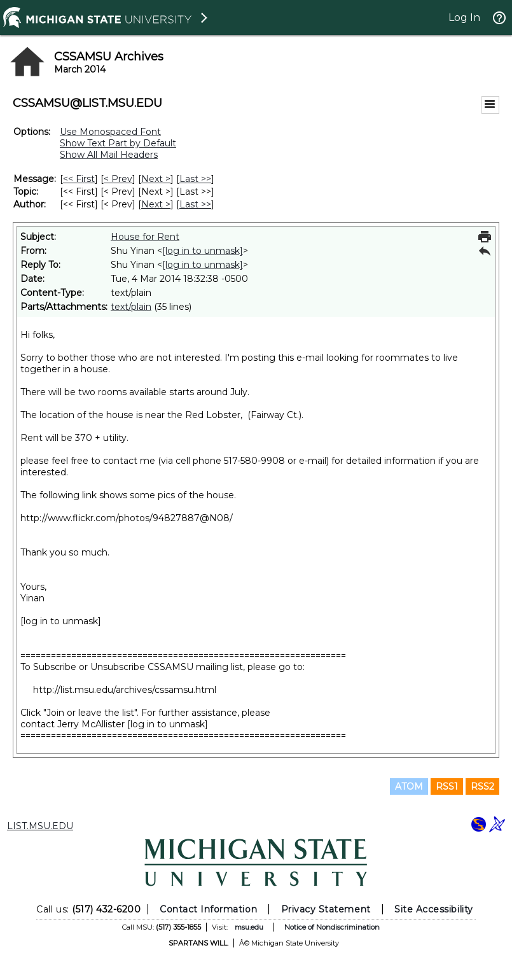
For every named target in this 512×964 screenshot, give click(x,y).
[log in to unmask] (202, 250)
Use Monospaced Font (110, 131)
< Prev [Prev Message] (118, 179)
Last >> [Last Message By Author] (195, 204)
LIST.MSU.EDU (40, 826)
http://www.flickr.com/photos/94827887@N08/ (126, 518)
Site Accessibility (433, 909)
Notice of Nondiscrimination (332, 927)
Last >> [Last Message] (195, 179)
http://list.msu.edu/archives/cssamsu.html (124, 689)
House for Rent (145, 236)
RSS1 (447, 786)
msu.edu (249, 927)
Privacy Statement (326, 909)
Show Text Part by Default (118, 143)
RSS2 (482, 786)
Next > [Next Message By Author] (155, 204)
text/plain (131, 306)
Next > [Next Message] (155, 179)
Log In (464, 17)
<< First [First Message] (79, 179)
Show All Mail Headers (109, 154)
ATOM (409, 786)
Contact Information (208, 909)
